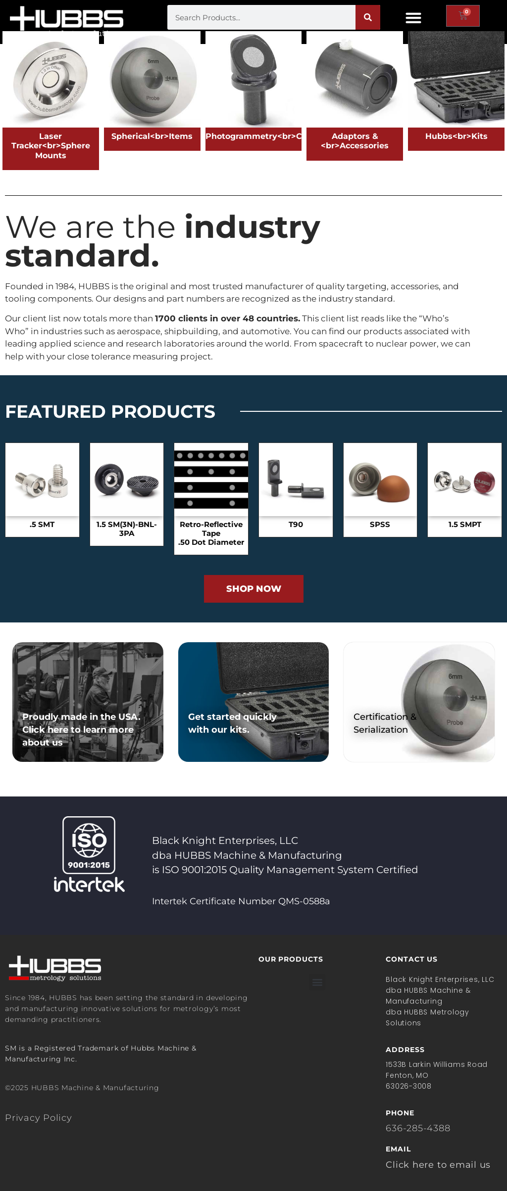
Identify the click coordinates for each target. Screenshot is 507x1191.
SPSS (380, 524)
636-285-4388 (418, 1128)
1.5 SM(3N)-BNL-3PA (127, 529)
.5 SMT (42, 524)
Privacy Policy (38, 1117)
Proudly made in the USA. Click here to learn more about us (81, 729)
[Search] (367, 17)
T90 (296, 524)
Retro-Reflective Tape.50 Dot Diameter (211, 533)
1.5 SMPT (465, 524)
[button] (413, 17)
